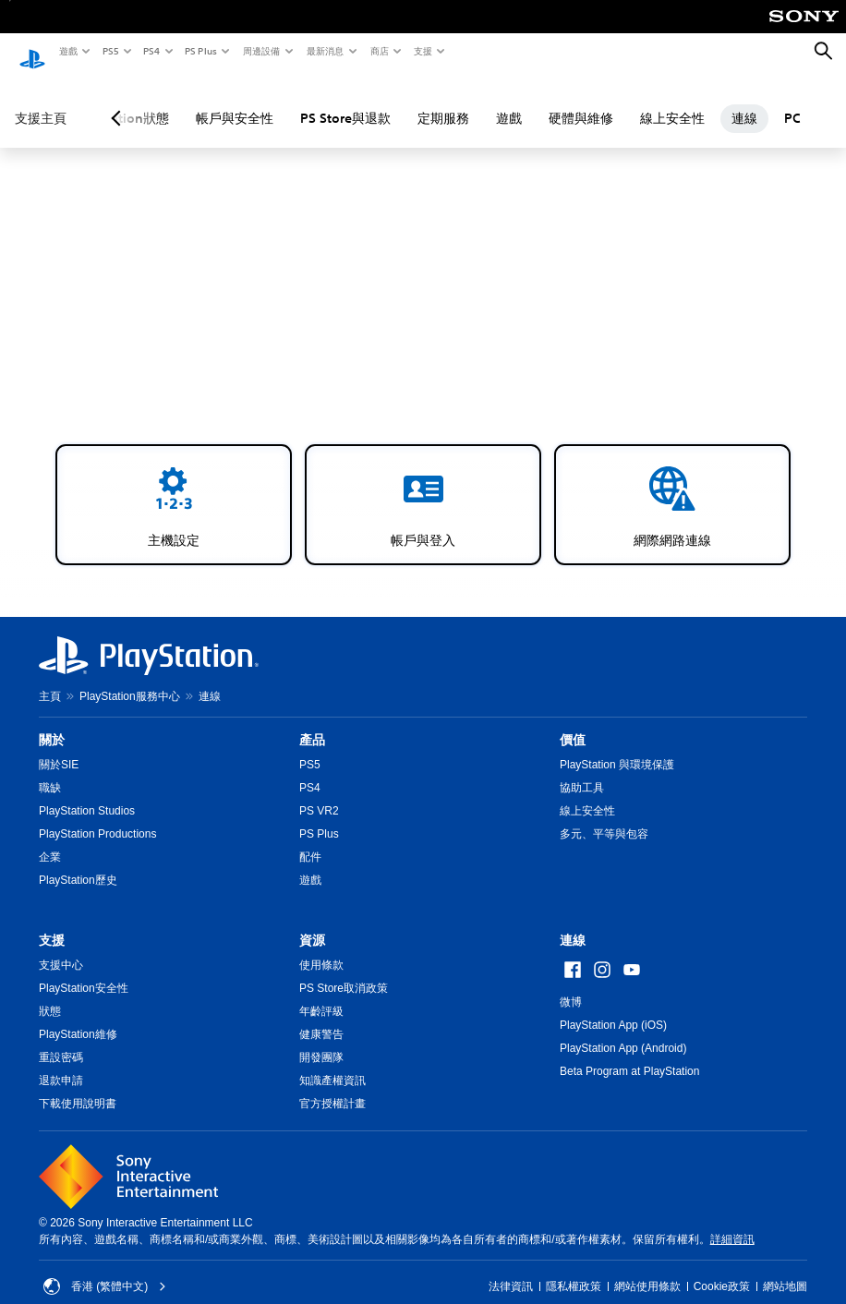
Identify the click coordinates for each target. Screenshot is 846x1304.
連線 (744, 100)
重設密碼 (61, 1039)
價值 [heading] (573, 722)
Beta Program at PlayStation (629, 1053)
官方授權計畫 (332, 1086)
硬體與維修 (581, 100)
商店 (378, 50)
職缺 (50, 770)
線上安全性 (672, 100)
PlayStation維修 (78, 1016)
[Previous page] (119, 100)
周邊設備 (260, 50)
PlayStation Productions (97, 816)
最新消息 (324, 50)
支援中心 (61, 947)
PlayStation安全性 (83, 970)
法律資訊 (511, 1268)
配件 (310, 839)
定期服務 (443, 100)
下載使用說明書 (77, 1086)
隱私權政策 (573, 1268)
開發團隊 (321, 1039)
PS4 (150, 50)
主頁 (50, 678)
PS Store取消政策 (343, 970)
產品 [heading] (312, 722)
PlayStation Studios (87, 793)
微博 (571, 984)
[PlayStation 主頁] (32, 51)
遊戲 (67, 50)
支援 (422, 50)
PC (792, 100)
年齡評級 (321, 993)
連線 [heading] (573, 922)
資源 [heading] (312, 922)
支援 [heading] (52, 922)
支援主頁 (40, 100)
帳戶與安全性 (234, 100)
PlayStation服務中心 (129, 678)
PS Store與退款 (345, 100)
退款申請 (61, 1062)
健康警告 (321, 1016)
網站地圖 (785, 1268)
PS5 (109, 50)
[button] (173, 487)
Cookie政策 (722, 1268)
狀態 (50, 993)
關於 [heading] (52, 722)
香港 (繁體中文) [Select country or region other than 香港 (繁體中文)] (105, 1269)
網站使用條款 (647, 1268)
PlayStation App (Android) (623, 1030)
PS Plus (200, 50)
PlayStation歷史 (78, 862)
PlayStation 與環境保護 (617, 747)
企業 (50, 839)
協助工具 (582, 770)
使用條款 (321, 947)
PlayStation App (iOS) (613, 1007)
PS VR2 (319, 793)
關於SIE (59, 747)
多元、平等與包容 (604, 816)
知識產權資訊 (332, 1062)
